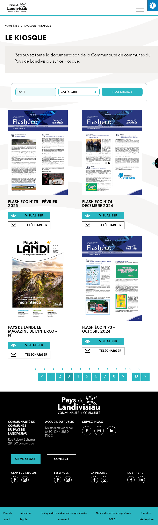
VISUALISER (34, 215)
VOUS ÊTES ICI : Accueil (20, 26)
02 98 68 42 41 (25, 459)
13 (136, 376)
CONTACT (61, 459)
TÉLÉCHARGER (36, 225)
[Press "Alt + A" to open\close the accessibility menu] (152, 5)
